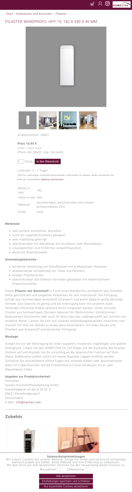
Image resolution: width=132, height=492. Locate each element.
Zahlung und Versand (52, 179)
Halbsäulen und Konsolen (34, 14)
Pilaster (61, 14)
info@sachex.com (28, 402)
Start (9, 14)
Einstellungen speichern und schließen (66, 481)
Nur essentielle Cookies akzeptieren (66, 486)
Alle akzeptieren (66, 476)
